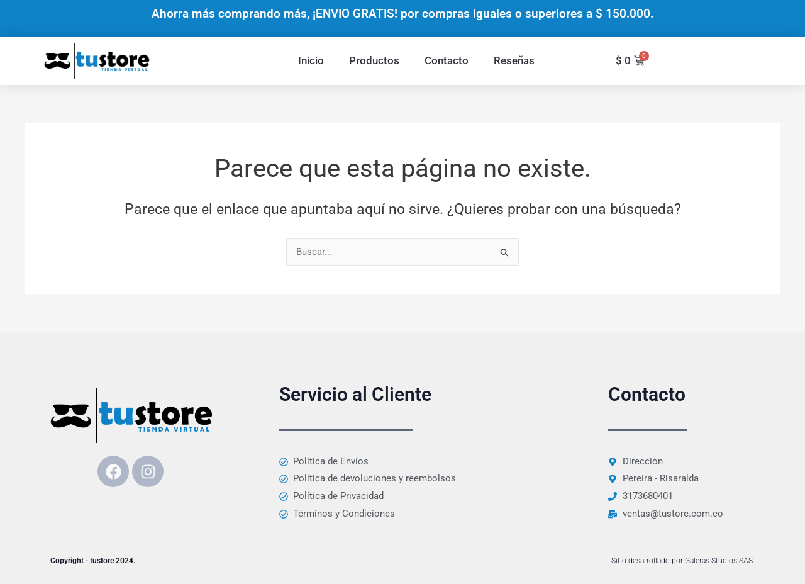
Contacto (447, 60)
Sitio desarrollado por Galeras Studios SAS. (683, 560)
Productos (374, 60)
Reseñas (514, 60)
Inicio (311, 60)
